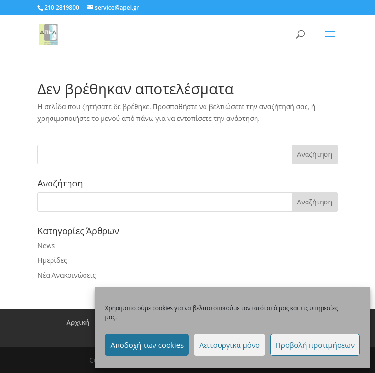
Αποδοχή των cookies (147, 345)
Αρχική (77, 322)
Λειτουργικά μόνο (229, 345)
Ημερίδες (52, 260)
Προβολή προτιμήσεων (315, 345)
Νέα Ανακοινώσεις (66, 275)
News (46, 245)
